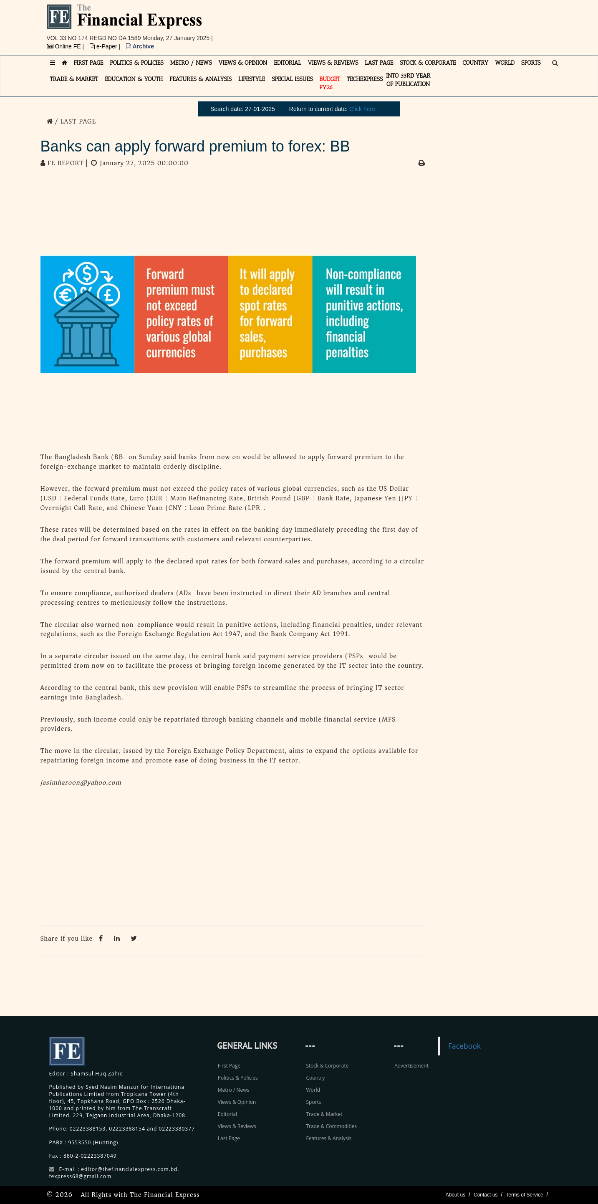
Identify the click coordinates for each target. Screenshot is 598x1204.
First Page (229, 1065)
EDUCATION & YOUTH (134, 79)
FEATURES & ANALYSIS (200, 79)
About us (455, 1195)
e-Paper (104, 46)
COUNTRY (475, 62)
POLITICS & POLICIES (137, 62)
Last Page (229, 1138)
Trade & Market (324, 1114)
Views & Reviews (237, 1126)
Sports (313, 1102)
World (313, 1089)
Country (315, 1077)
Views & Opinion (237, 1102)
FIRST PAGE (88, 62)
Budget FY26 (329, 83)
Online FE (65, 46)
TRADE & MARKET (74, 79)
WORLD (505, 62)
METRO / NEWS (191, 62)
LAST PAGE (379, 62)
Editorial (227, 1114)
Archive (140, 46)
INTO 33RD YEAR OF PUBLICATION (408, 80)
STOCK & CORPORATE (428, 62)
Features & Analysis (328, 1138)
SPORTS (531, 62)
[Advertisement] (414, 23)
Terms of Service (524, 1195)
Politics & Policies (238, 1077)
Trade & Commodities (331, 1126)
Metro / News (233, 1089)
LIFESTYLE (251, 79)
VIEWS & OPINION (243, 62)
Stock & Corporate (327, 1065)
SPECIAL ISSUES (292, 79)
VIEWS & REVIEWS (333, 62)
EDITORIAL (287, 62)
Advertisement (411, 1065)
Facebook (464, 1046)
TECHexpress (365, 79)
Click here (362, 109)
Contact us (485, 1195)
